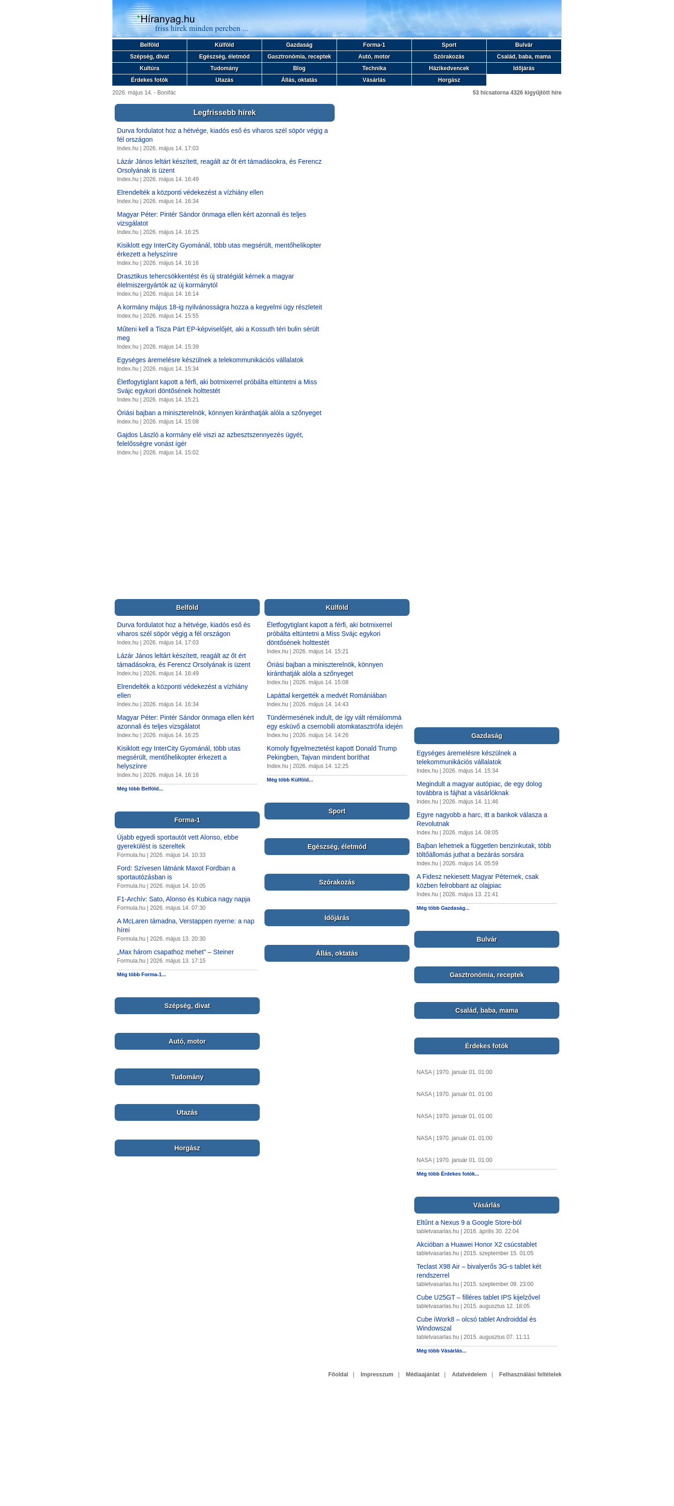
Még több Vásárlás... (441, 1350)
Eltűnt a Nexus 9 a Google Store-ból (469, 1222)
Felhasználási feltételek (530, 1374)
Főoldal (338, 1374)
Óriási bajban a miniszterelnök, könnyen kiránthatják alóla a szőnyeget (219, 413)
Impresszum (376, 1374)
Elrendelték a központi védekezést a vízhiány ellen (190, 192)
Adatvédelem (469, 1374)
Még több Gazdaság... (443, 908)
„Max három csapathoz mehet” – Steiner (175, 952)
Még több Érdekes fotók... (448, 1174)
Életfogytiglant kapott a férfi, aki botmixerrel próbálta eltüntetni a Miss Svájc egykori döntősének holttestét (329, 633)
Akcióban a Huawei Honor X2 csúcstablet (477, 1244)
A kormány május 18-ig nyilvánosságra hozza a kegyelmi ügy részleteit (219, 307)
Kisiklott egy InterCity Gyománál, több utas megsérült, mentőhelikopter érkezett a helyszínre (179, 757)
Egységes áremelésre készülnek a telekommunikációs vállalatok (210, 360)
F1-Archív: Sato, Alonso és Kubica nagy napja (183, 899)
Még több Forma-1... (141, 974)
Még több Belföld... (140, 788)
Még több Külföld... (290, 779)
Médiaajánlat (423, 1374)
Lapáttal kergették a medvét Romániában (327, 695)
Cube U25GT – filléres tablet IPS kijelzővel (478, 1297)
